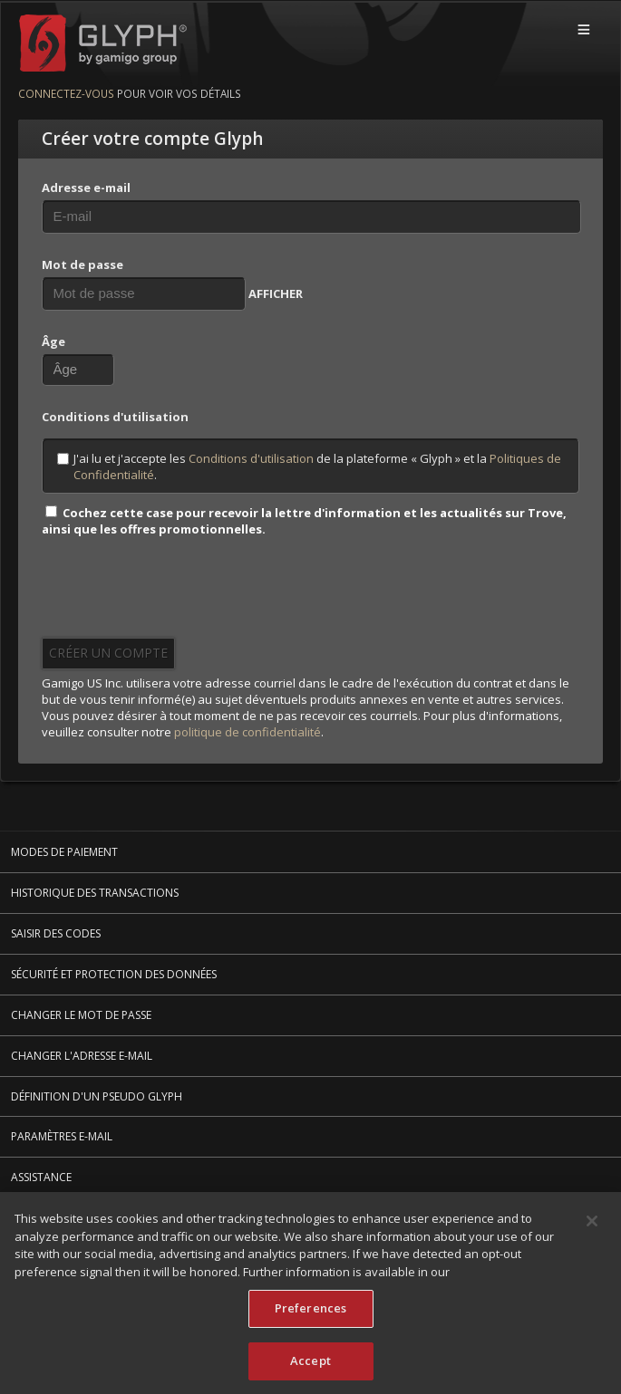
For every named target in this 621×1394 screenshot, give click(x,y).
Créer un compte (108, 652)
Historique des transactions (95, 892)
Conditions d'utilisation (251, 458)
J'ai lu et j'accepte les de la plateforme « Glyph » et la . (309, 466)
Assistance (41, 1177)
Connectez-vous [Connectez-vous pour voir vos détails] (66, 93)
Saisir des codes (56, 933)
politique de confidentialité (247, 732)
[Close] (592, 1224)
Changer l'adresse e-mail (81, 1055)
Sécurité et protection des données (114, 974)
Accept (310, 1363)
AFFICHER (275, 293)
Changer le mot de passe (81, 1015)
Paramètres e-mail (61, 1136)
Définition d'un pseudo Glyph (96, 1096)
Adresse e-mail (86, 187)
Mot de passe (82, 264)
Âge (53, 341)
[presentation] (179, 593)
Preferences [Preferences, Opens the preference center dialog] (310, 1311)
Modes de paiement (64, 852)
